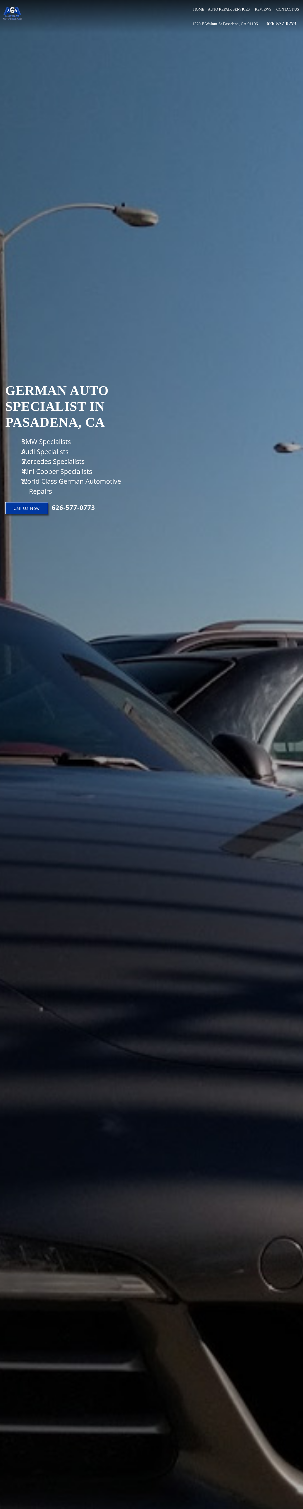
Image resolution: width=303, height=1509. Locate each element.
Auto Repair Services (229, 9)
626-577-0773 (281, 23)
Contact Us (287, 9)
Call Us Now (26, 508)
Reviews (263, 9)
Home (198, 9)
